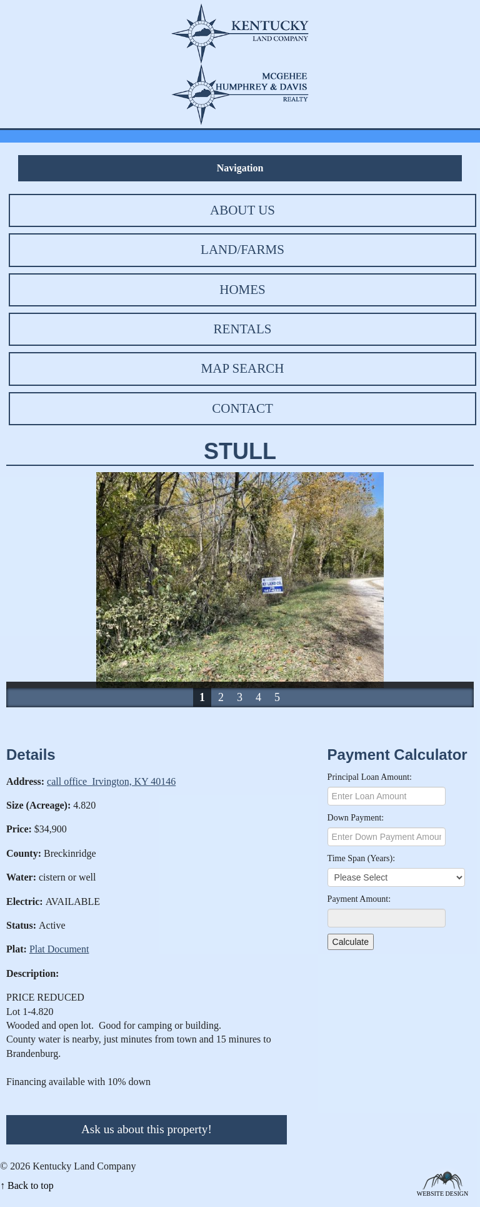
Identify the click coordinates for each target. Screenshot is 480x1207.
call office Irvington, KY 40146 (111, 781)
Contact (242, 408)
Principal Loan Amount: (370, 777)
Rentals (243, 328)
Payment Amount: (359, 899)
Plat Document (59, 949)
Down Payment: (356, 817)
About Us (242, 210)
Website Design (443, 1193)
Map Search (242, 368)
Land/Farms (242, 249)
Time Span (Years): (362, 858)
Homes (242, 289)
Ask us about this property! (146, 1129)
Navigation (240, 168)
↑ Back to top (27, 1185)
